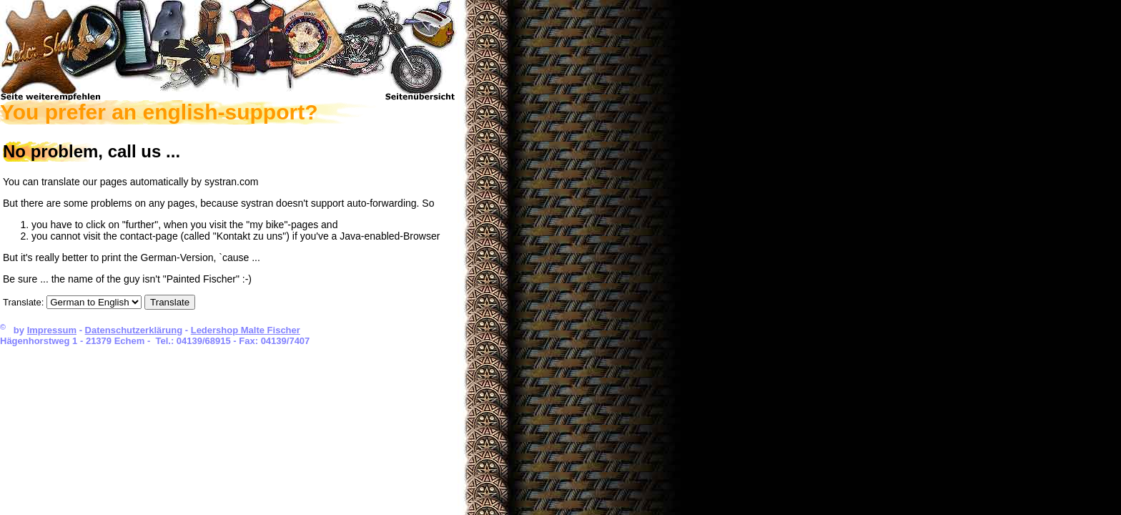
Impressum (51, 330)
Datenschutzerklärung (134, 330)
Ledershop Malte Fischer (245, 330)
